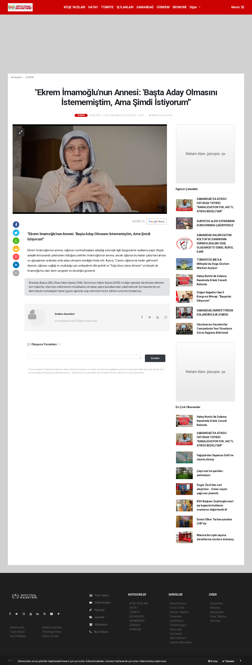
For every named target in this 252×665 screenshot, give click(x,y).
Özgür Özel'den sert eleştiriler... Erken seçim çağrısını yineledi (212, 489)
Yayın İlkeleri (17, 631)
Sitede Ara (216, 603)
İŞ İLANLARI (125, 7)
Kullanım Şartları (52, 627)
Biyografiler (217, 612)
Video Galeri (99, 602)
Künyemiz (98, 624)
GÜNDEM (163, 7)
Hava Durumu (178, 603)
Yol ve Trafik (177, 607)
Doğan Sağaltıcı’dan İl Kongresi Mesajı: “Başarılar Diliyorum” (214, 296)
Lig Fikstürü (176, 620)
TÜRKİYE (107, 7)
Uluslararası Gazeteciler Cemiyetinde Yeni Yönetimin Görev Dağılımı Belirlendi (214, 328)
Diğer (194, 7)
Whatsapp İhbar (51, 631)
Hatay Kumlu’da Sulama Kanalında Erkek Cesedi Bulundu (212, 280)
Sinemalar (176, 629)
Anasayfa (16, 77)
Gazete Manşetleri (181, 642)
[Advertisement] (126, 44)
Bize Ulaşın (98, 631)
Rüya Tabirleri (218, 616)
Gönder (155, 358)
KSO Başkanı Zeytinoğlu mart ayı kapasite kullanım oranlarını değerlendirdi (215, 505)
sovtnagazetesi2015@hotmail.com (76, 320)
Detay (213, 661)
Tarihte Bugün (178, 625)
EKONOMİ (179, 7)
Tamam (228, 661)
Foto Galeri (99, 595)
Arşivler (97, 617)
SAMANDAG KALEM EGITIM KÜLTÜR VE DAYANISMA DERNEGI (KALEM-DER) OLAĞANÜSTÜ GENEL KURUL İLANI (215, 243)
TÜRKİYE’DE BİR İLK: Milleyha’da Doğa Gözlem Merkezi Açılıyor (213, 264)
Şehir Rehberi (178, 638)
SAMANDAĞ (145, 7)
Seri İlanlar (176, 633)
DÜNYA (30, 77)
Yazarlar (97, 609)
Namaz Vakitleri (179, 612)
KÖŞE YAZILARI (74, 7)
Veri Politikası (18, 636)
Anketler (215, 607)
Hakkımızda (17, 627)
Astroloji (215, 620)
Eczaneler (176, 616)
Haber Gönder (50, 636)
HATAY (93, 7)
